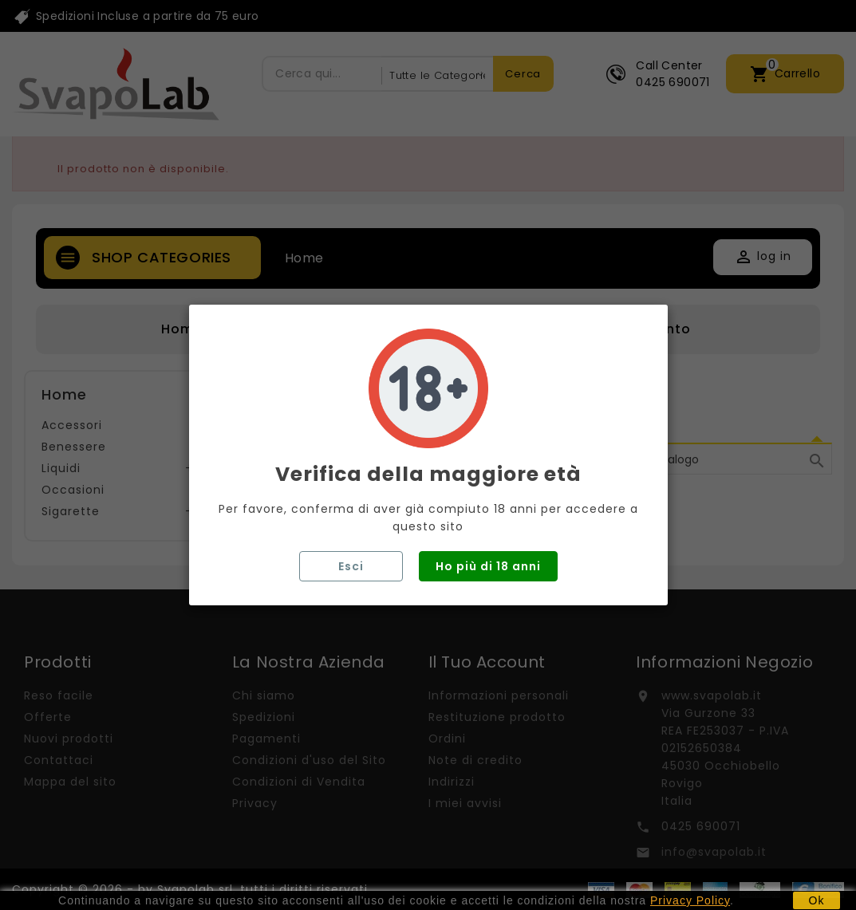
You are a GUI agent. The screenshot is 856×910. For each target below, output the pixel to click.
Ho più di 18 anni (488, 566)
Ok (817, 900)
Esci (351, 566)
